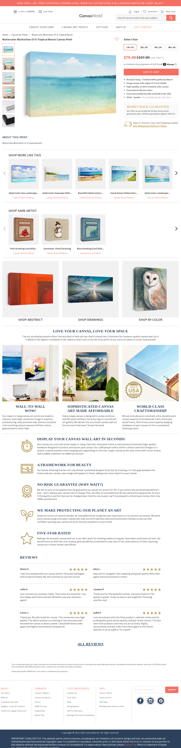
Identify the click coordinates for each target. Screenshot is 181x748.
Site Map (103, 702)
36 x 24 (157, 47)
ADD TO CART (151, 72)
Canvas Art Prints (75, 27)
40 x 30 (171, 47)
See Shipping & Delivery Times (150, 126)
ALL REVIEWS (90, 644)
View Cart (168, 11)
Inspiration (40, 711)
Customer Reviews (10, 702)
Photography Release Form (111, 706)
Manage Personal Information (81, 715)
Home (5, 34)
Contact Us (72, 693)
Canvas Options (42, 693)
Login (134, 11)
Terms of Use (105, 697)
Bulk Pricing (40, 706)
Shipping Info (73, 706)
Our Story (5, 693)
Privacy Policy (105, 693)
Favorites (152, 11)
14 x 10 (130, 47)
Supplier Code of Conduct (13, 706)
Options (102, 27)
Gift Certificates (75, 711)
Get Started (143, 27)
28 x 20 (143, 47)
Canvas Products (43, 697)
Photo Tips (40, 715)
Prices (38, 702)
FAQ (69, 702)
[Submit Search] (171, 18)
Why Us (121, 27)
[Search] (146, 18)
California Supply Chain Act (13, 711)
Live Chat (46, 11)
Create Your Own (41, 27)
